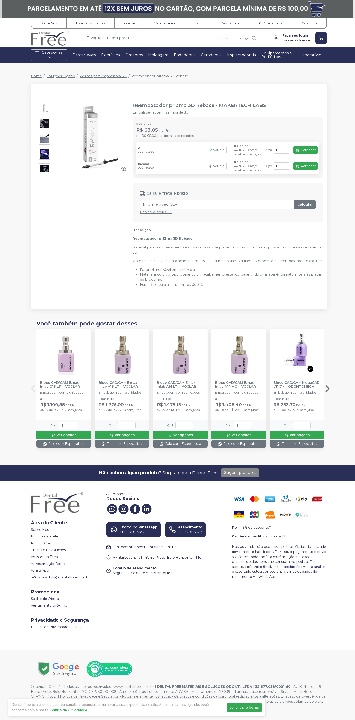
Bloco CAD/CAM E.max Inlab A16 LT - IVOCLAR (118, 385)
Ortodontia (211, 55)
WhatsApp (40, 571)
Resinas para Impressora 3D (103, 76)
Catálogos (309, 23)
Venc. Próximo (165, 23)
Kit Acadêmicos (270, 23)
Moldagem (158, 55)
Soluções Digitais (61, 76)
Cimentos (134, 55)
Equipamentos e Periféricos (276, 55)
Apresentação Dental (49, 564)
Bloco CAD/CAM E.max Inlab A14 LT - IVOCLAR (176, 385)
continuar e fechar (244, 707)
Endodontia (184, 55)
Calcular (305, 204)
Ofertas (129, 23)
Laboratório (310, 55)
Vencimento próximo (49, 605)
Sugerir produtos (240, 472)
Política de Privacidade (68, 710)
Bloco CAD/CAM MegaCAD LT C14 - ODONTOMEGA (296, 385)
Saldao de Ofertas (45, 599)
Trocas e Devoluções (48, 550)
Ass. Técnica (231, 23)
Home (36, 76)
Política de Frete (44, 536)
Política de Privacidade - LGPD (56, 627)
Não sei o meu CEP (156, 212)
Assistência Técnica (46, 557)
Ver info (217, 150)
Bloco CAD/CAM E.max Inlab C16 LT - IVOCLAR (60, 385)
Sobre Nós (49, 23)
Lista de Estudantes (90, 23)
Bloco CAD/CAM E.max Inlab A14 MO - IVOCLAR (235, 385)
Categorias (49, 55)
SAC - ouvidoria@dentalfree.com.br (60, 577)
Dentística (110, 55)
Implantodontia (241, 55)
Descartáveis (84, 55)
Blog (199, 23)
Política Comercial (46, 543)
